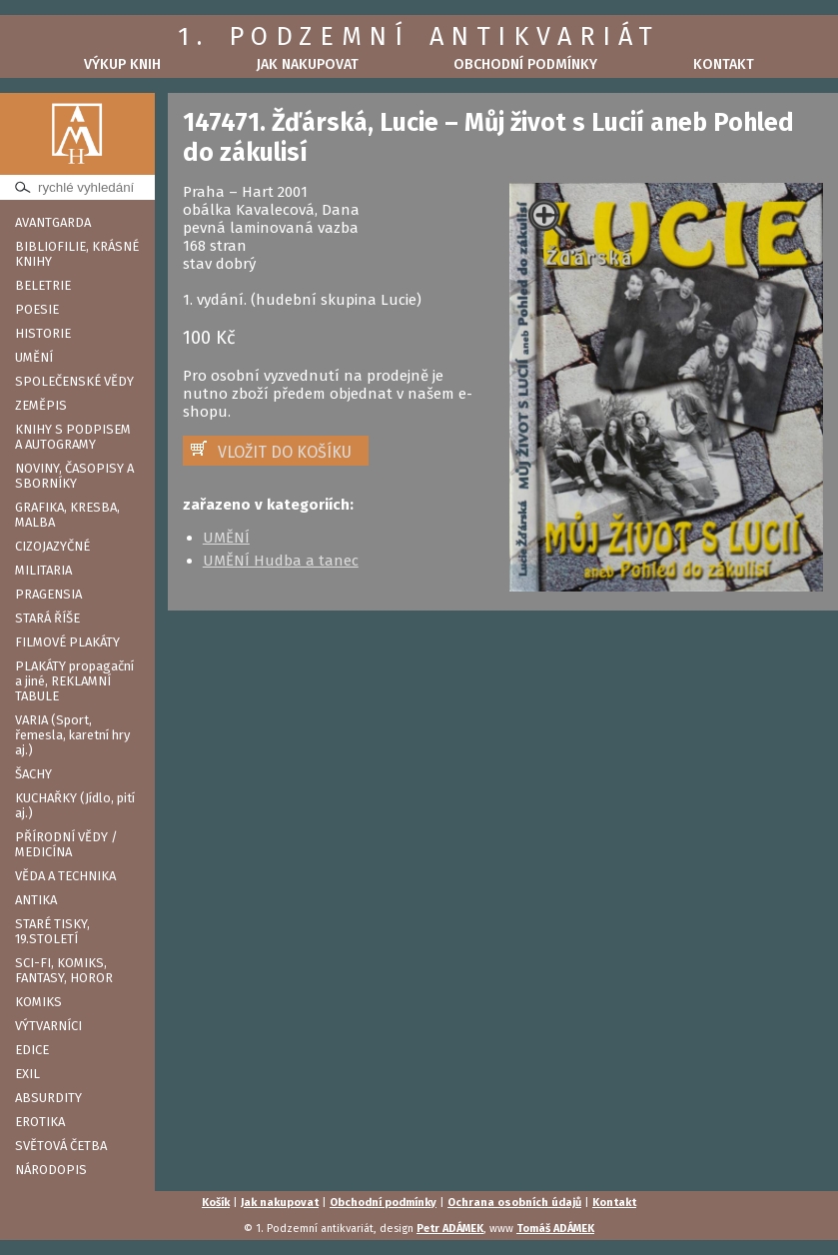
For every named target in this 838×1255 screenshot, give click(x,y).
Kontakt (723, 64)
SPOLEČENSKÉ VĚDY (74, 381)
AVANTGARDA (53, 222)
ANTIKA (36, 899)
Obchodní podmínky (525, 64)
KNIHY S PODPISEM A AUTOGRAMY (73, 437)
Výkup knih (122, 64)
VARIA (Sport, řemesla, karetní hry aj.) (72, 734)
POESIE (37, 309)
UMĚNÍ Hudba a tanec (281, 561)
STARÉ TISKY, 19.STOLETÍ (52, 931)
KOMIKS (38, 1001)
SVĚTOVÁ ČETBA (61, 1145)
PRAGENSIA (48, 594)
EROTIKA (40, 1121)
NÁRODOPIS (51, 1169)
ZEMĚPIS (41, 405)
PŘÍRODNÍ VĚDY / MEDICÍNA (66, 844)
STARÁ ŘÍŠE (47, 618)
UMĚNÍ (34, 357)
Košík (216, 1202)
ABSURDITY (48, 1097)
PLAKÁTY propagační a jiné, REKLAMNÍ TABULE (74, 680)
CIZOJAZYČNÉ (52, 546)
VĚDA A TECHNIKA (65, 875)
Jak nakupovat (308, 64)
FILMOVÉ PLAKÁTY (67, 641)
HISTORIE (43, 333)
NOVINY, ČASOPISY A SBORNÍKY (74, 476)
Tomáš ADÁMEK (555, 1228)
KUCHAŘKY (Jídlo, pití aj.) (75, 805)
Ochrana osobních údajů (514, 1202)
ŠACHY (33, 773)
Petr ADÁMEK (450, 1228)
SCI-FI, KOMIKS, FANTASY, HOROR (64, 970)
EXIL (27, 1073)
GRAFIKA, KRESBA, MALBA (67, 515)
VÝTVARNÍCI (48, 1025)
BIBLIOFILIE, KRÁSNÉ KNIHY (77, 254)
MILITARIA (43, 570)
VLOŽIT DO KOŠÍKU (285, 452)
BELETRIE (43, 285)
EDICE (32, 1049)
